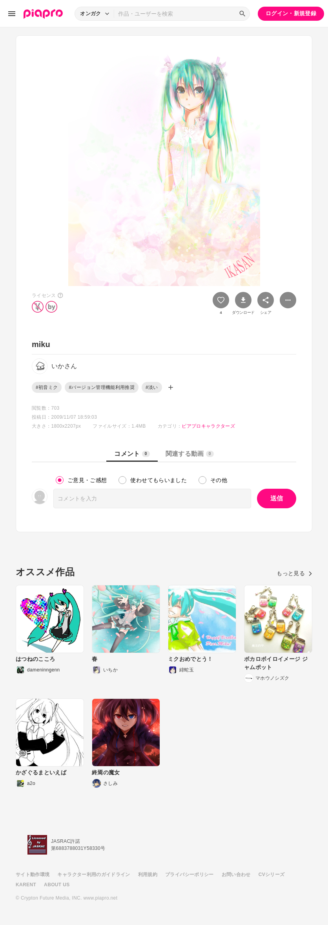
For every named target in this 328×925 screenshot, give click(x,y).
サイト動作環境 (32, 874)
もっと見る (294, 573)
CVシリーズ (272, 874)
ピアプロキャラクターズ (208, 426)
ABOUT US (56, 884)
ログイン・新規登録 (291, 13)
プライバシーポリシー (189, 874)
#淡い (152, 387)
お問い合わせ (236, 874)
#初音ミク (47, 387)
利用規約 (147, 874)
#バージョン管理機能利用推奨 (102, 387)
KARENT (26, 884)
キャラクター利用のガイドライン (93, 874)
